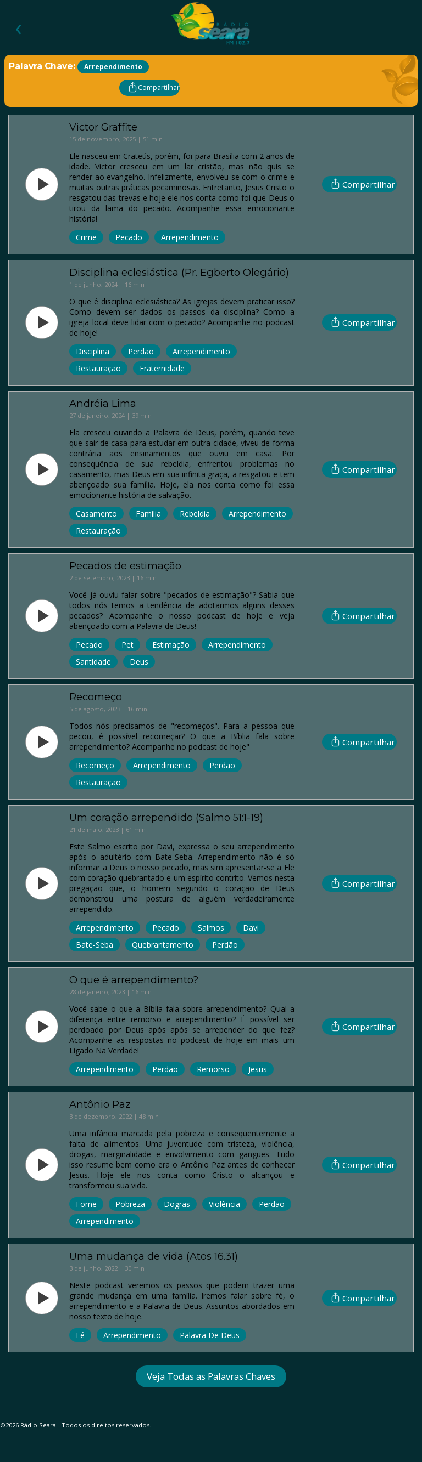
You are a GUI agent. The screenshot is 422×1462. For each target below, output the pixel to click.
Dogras (177, 1204)
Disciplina (92, 351)
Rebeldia (195, 513)
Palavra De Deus (210, 1335)
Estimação (171, 644)
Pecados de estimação (125, 565)
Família (148, 513)
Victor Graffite (103, 127)
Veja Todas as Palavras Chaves (211, 1376)
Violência (224, 1204)
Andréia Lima (102, 403)
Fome (86, 1204)
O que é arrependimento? (133, 979)
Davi (251, 927)
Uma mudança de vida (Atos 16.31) (153, 1256)
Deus (139, 661)
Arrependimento (190, 237)
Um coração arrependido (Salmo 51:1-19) (166, 817)
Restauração (98, 368)
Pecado (128, 237)
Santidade (93, 661)
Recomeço (95, 696)
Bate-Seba (94, 944)
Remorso (213, 1069)
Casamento (96, 513)
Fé (80, 1335)
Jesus (257, 1069)
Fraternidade (162, 368)
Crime (86, 237)
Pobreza (130, 1204)
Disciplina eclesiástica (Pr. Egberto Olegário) (179, 272)
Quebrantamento (162, 944)
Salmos (211, 927)
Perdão (141, 351)
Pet (127, 644)
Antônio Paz (100, 1104)
